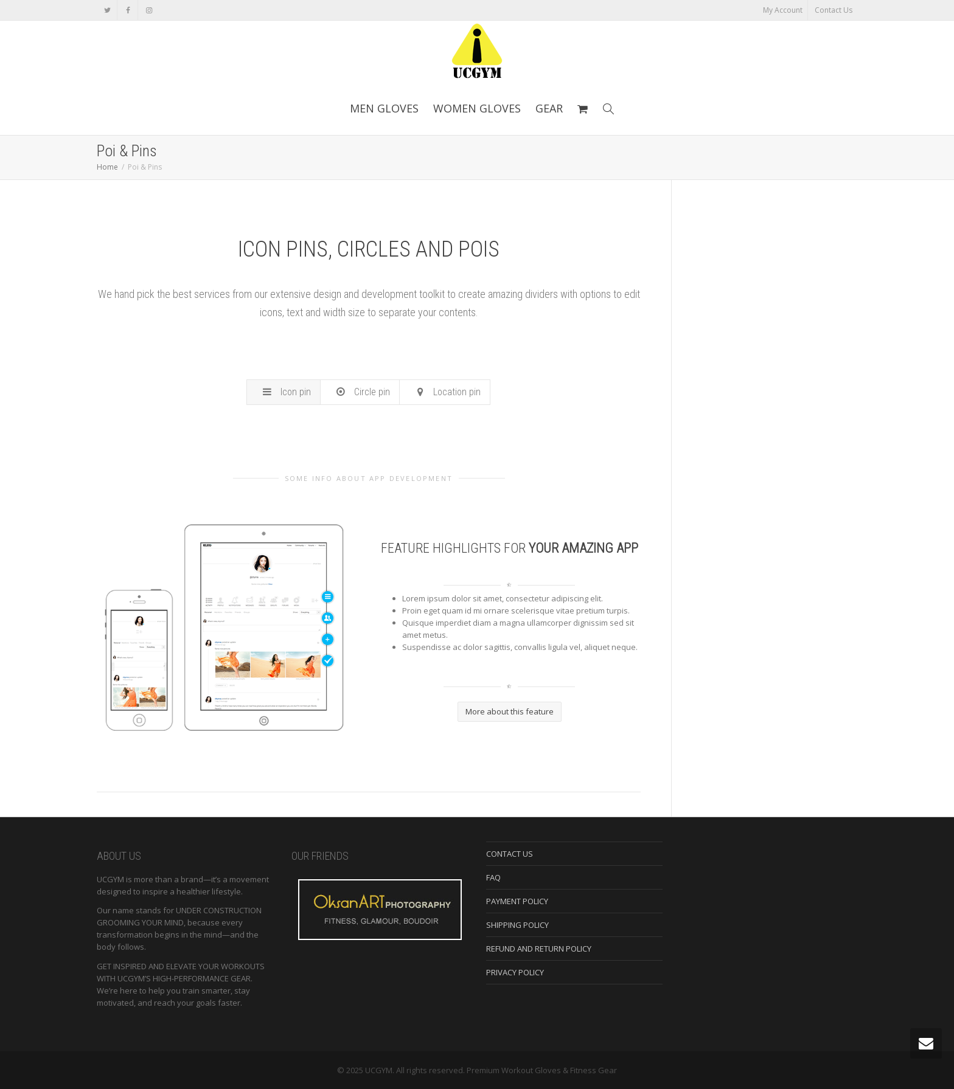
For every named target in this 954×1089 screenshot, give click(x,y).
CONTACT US (509, 853)
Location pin (448, 392)
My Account (783, 10)
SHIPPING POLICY (517, 924)
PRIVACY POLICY (515, 972)
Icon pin (286, 392)
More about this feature (509, 711)
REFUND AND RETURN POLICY (538, 948)
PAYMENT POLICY (517, 901)
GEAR (549, 108)
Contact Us (833, 10)
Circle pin (363, 392)
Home (107, 167)
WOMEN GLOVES (477, 108)
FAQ (493, 877)
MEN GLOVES (384, 108)
